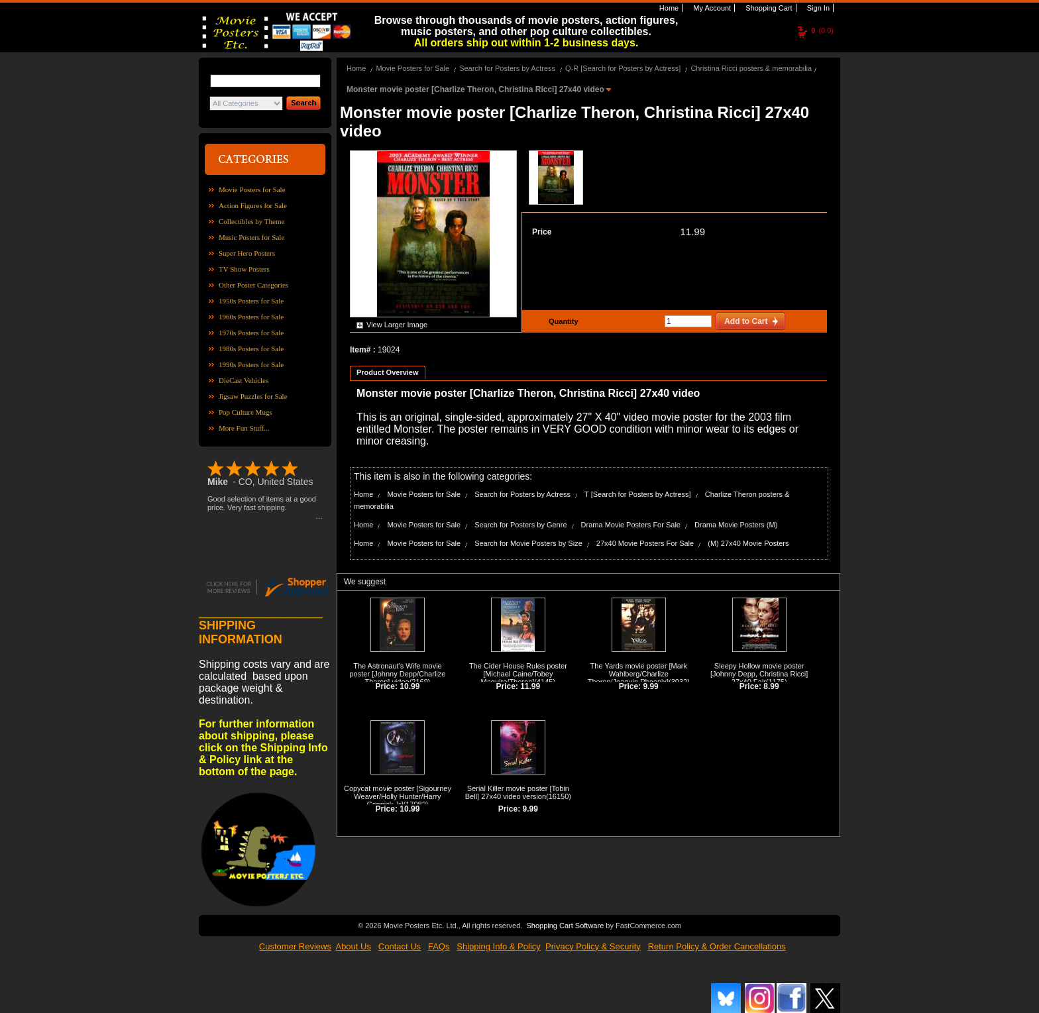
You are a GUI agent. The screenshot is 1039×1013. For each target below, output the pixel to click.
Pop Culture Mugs (245, 412)
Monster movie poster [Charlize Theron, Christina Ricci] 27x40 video (476, 89)
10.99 (409, 686)
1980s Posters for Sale (251, 348)
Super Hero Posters (247, 253)
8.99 (771, 686)
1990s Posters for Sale (251, 364)
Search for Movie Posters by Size (528, 543)
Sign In (817, 8)
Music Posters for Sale (251, 237)
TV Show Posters (244, 269)
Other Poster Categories (253, 285)
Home (668, 8)
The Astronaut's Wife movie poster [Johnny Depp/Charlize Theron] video (397, 674)
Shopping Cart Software (565, 926)
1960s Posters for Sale (251, 317)
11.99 (692, 231)
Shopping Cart (767, 8)
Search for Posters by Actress (507, 68)
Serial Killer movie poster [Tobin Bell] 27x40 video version (517, 792)
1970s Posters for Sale (251, 333)
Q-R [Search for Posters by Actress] (623, 68)
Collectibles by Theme (251, 221)
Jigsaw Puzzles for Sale (253, 396)
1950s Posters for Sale (251, 301)
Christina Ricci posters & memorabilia (751, 68)
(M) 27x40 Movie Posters (748, 543)
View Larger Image (396, 325)
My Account (711, 8)
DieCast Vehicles (243, 380)
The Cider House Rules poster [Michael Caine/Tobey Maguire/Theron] (518, 674)
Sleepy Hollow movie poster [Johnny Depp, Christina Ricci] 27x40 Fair (759, 674)
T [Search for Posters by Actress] (637, 494)
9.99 (650, 686)
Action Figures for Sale (253, 205)
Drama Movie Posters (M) (735, 525)
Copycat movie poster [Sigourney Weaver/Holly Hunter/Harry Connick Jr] (397, 796)
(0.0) (822, 30)
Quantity (562, 321)
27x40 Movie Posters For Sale (645, 543)
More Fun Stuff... (244, 428)
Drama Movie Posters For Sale (631, 525)
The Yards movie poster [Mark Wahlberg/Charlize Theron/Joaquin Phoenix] (637, 674)
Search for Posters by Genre (520, 525)
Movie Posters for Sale (252, 189)
